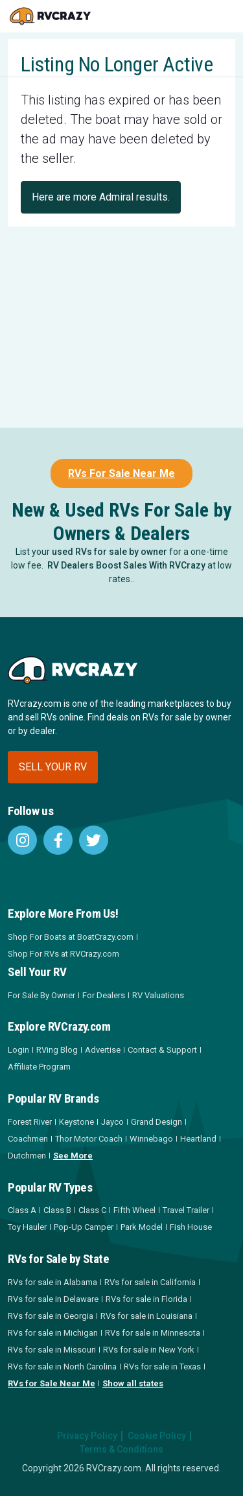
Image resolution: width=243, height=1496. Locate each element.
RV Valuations (158, 995)
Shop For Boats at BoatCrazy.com (70, 937)
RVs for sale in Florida (146, 1299)
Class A (22, 1210)
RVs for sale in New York (148, 1350)
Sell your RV (53, 767)
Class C (92, 1210)
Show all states (132, 1383)
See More (73, 1155)
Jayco (112, 1122)
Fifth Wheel (134, 1210)
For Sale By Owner (41, 995)
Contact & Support (162, 1050)
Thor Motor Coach (88, 1139)
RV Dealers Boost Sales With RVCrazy (126, 565)
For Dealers (103, 995)
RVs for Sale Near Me (51, 1383)
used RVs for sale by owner (109, 551)
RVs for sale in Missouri (52, 1350)
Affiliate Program (39, 1067)
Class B (57, 1210)
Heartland (198, 1139)
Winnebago (151, 1139)
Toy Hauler (27, 1227)
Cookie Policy (157, 1435)
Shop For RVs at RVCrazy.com (63, 954)
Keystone (76, 1122)
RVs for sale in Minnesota (152, 1333)
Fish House (191, 1227)
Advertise (103, 1050)
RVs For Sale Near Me (121, 473)
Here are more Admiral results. (101, 197)
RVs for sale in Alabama (52, 1282)
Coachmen (28, 1139)
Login (18, 1050)
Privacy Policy (87, 1435)
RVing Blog (57, 1050)
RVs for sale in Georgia (50, 1316)
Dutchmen (27, 1155)
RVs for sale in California (150, 1282)
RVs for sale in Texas (162, 1366)
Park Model (142, 1227)
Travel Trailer (186, 1210)
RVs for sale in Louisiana (146, 1316)
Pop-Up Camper (83, 1227)
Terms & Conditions (121, 1449)
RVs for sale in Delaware (53, 1299)
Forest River (30, 1122)
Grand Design (156, 1122)
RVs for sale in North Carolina (62, 1366)
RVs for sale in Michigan (53, 1333)
